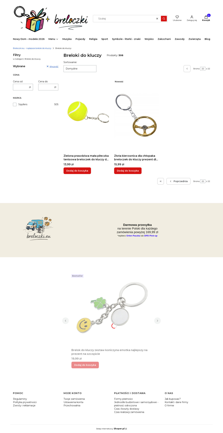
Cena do (43, 81)
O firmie (169, 405)
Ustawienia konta (73, 402)
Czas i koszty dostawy (126, 408)
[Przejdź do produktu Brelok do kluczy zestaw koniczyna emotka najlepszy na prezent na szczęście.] (111, 310)
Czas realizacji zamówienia (129, 412)
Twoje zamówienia (74, 398)
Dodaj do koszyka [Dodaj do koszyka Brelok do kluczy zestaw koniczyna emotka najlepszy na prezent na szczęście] (85, 365)
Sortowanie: (70, 62)
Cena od (17, 81)
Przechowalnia (72, 405)
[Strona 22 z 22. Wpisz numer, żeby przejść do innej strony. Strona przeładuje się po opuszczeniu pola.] (202, 68)
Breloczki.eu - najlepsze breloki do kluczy (32, 48)
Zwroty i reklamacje (24, 405)
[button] (164, 18)
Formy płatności (123, 398)
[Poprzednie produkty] (178, 181)
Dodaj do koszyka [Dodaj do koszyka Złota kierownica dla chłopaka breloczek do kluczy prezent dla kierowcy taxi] (128, 170)
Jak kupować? (173, 398)
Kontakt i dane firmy (176, 402)
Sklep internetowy (110, 428)
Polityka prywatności (25, 402)
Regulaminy (20, 398)
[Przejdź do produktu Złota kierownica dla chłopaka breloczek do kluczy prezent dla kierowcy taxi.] (136, 116)
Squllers (22, 104)
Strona (196, 68)
